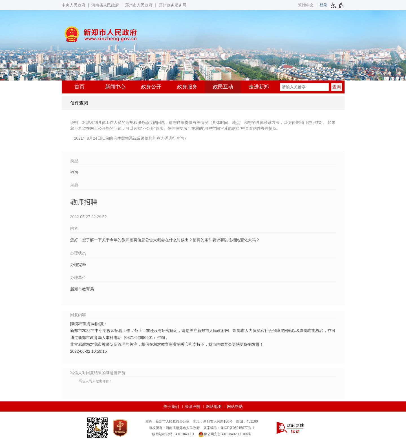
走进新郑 (259, 87)
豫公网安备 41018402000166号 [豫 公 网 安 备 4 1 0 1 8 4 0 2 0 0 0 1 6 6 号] (224, 434)
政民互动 (223, 87)
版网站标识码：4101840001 (173, 434)
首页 (79, 87)
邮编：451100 (247, 421)
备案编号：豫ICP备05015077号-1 (229, 428)
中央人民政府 (73, 5)
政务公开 (151, 87)
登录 (323, 5)
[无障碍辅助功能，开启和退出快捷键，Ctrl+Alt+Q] (337, 5)
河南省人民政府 (105, 5)
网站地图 (214, 406)
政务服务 (187, 87)
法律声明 (192, 406)
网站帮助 (235, 406)
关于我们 (171, 406)
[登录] (323, 5)
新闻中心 (115, 87)
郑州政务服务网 (172, 5)
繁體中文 (306, 5)
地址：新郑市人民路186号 (213, 421)
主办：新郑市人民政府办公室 (167, 421)
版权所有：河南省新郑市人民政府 (174, 428)
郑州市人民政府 (139, 5)
